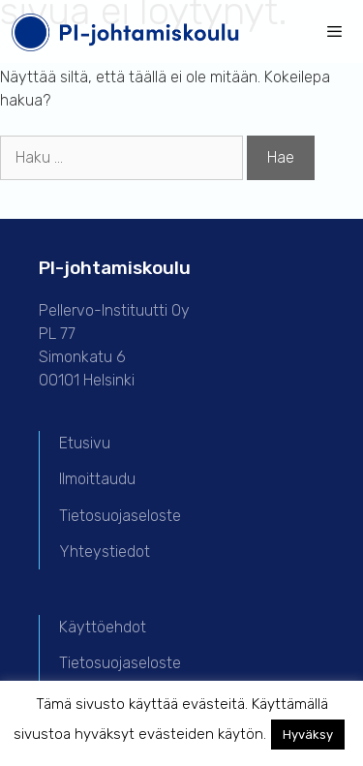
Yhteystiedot (104, 551)
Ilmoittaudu (97, 479)
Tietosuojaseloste (120, 515)
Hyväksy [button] (308, 734)
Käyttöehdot (102, 627)
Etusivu (84, 443)
